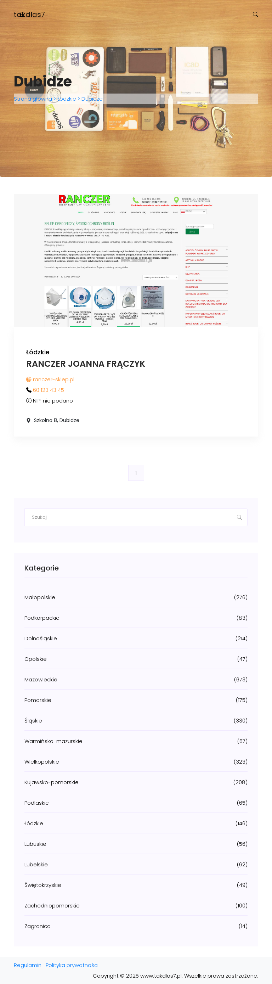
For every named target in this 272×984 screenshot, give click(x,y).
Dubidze (91, 98)
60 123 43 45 (48, 390)
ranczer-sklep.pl (50, 379)
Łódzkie (67, 98)
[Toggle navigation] (22, 14)
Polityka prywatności (72, 965)
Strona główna (33, 98)
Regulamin (27, 965)
